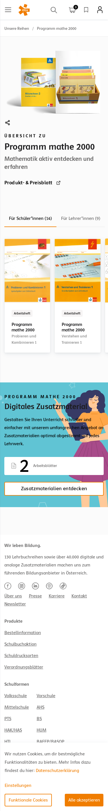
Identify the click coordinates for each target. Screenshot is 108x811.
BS (39, 718)
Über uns (13, 596)
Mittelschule (16, 707)
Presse (35, 596)
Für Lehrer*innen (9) (80, 218)
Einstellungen (18, 785)
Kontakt (79, 596)
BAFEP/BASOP (50, 741)
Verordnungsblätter (23, 667)
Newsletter (15, 604)
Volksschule (15, 695)
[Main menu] (8, 9)
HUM (41, 730)
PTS (7, 718)
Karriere (57, 596)
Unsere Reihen (16, 28)
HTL (7, 741)
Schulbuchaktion (20, 644)
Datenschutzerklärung (57, 770)
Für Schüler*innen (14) (30, 218)
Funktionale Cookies (28, 800)
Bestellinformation (22, 632)
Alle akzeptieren (84, 800)
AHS (40, 707)
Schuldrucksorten (21, 655)
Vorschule (46, 695)
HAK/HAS (13, 730)
